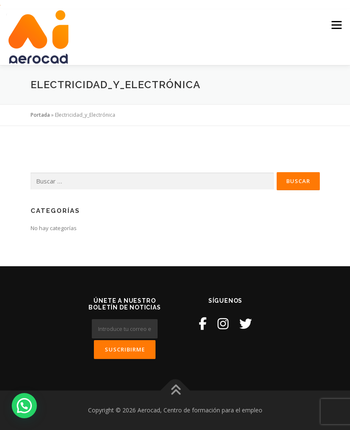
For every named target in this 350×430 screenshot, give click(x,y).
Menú (336, 25)
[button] (24, 405)
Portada (40, 114)
